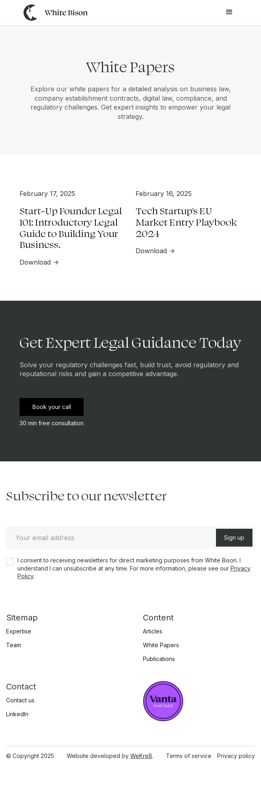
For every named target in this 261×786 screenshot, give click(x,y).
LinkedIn (17, 714)
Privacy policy (236, 755)
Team (13, 645)
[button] (229, 12)
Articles (152, 631)
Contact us (20, 700)
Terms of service (188, 755)
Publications (159, 659)
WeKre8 (141, 755)
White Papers (161, 645)
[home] (53, 12)
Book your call (51, 406)
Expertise (18, 631)
